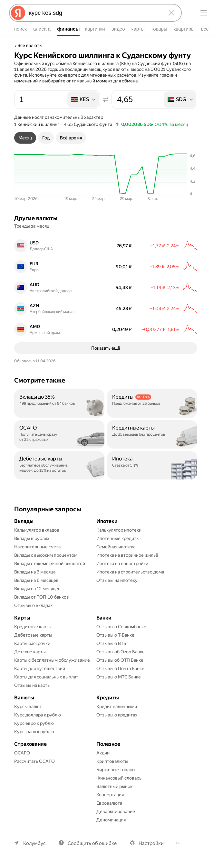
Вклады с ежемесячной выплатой (49, 563)
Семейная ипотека (115, 546)
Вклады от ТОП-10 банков (41, 597)
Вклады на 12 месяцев (37, 588)
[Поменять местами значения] (106, 99)
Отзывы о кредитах (116, 714)
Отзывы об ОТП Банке (119, 660)
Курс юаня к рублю (34, 731)
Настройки (151, 843)
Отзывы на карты (32, 685)
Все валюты (30, 45)
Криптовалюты (112, 761)
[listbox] (83, 99)
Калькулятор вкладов (36, 530)
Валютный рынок (114, 786)
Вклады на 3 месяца (34, 571)
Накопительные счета (37, 546)
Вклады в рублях (31, 538)
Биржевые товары (115, 769)
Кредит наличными (116, 706)
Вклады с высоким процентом (45, 555)
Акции (103, 752)
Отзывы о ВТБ (111, 643)
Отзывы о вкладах (33, 605)
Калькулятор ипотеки (118, 530)
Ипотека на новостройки (122, 563)
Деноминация (111, 819)
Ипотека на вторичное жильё (127, 555)
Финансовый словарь (118, 778)
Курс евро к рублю (34, 723)
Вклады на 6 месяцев (36, 580)
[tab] (25, 138)
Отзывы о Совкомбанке (121, 626)
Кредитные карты (33, 626)
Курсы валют (28, 706)
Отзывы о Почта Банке (120, 668)
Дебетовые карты (33, 635)
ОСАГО (22, 752)
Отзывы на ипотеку (117, 580)
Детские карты (30, 651)
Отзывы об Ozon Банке (120, 651)
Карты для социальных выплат (46, 676)
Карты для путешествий (39, 668)
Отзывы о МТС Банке (118, 676)
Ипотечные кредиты (118, 538)
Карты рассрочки (32, 643)
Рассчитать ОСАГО (34, 761)
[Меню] (203, 12)
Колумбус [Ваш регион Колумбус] (34, 843)
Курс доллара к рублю (37, 714)
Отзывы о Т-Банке (115, 635)
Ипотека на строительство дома (130, 571)
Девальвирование (115, 811)
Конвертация (110, 794)
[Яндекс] (18, 13)
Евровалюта (109, 803)
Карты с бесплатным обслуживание (52, 660)
